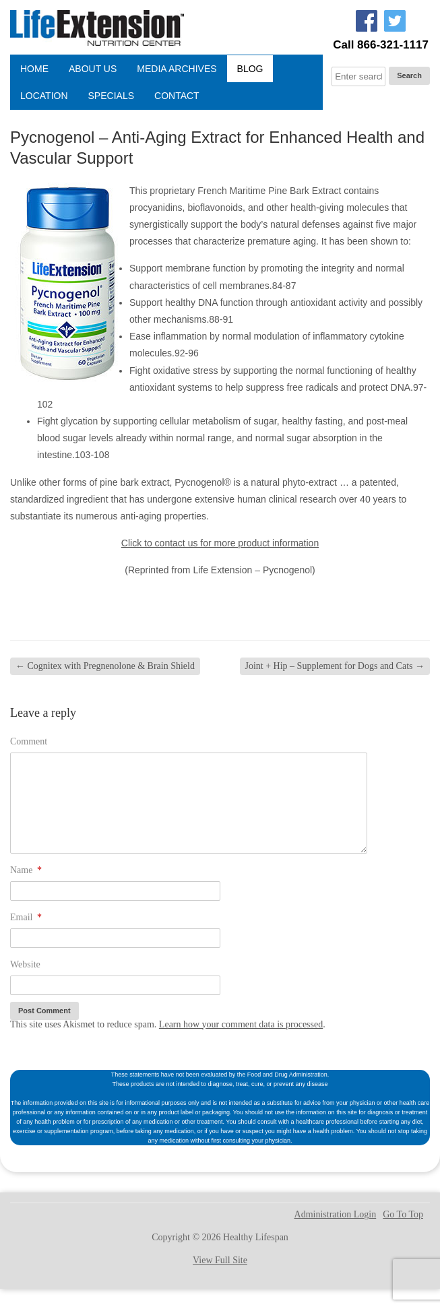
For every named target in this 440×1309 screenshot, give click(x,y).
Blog (250, 68)
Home (34, 68)
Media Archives (176, 68)
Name (26, 870)
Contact (176, 95)
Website (25, 964)
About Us (93, 68)
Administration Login (335, 1214)
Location (44, 95)
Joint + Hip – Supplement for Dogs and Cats (335, 666)
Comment (28, 741)
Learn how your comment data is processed (241, 1024)
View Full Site (220, 1260)
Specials (111, 95)
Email (26, 917)
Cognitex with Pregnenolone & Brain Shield (105, 666)
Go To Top (403, 1214)
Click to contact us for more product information (220, 543)
